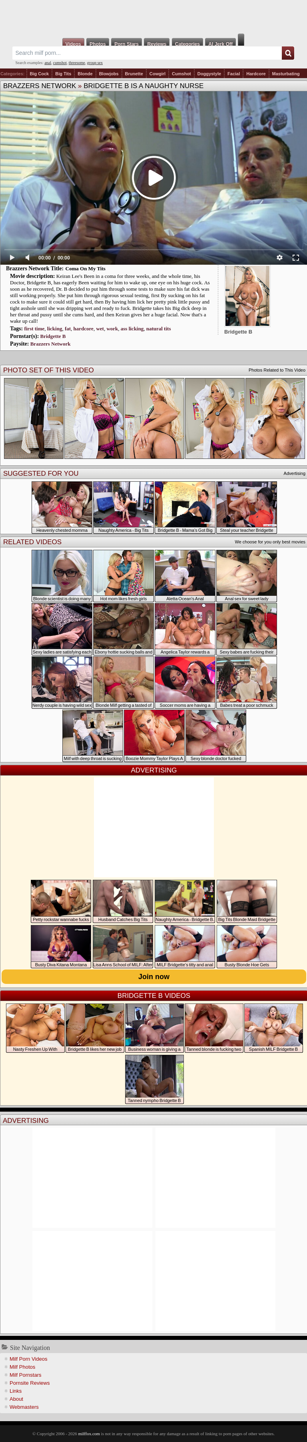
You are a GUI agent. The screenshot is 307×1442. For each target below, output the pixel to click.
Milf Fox (153, 17)
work (112, 329)
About (16, 1399)
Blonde (85, 73)
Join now (153, 977)
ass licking (132, 329)
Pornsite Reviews (30, 1383)
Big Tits (63, 73)
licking (54, 329)
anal (47, 62)
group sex (95, 62)
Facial (233, 73)
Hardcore (255, 73)
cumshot (60, 62)
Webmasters (24, 1407)
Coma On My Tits (86, 268)
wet (100, 329)
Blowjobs (109, 73)
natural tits (158, 329)
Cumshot (181, 73)
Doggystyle (209, 73)
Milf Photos (22, 1367)
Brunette (134, 73)
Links (16, 1391)
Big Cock (39, 73)
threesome (77, 62)
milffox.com (89, 1433)
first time (34, 329)
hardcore (84, 329)
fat (68, 329)
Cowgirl (157, 73)
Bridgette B (53, 336)
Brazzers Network (39, 86)
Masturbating (286, 73)
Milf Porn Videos (28, 1359)
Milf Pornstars (25, 1375)
